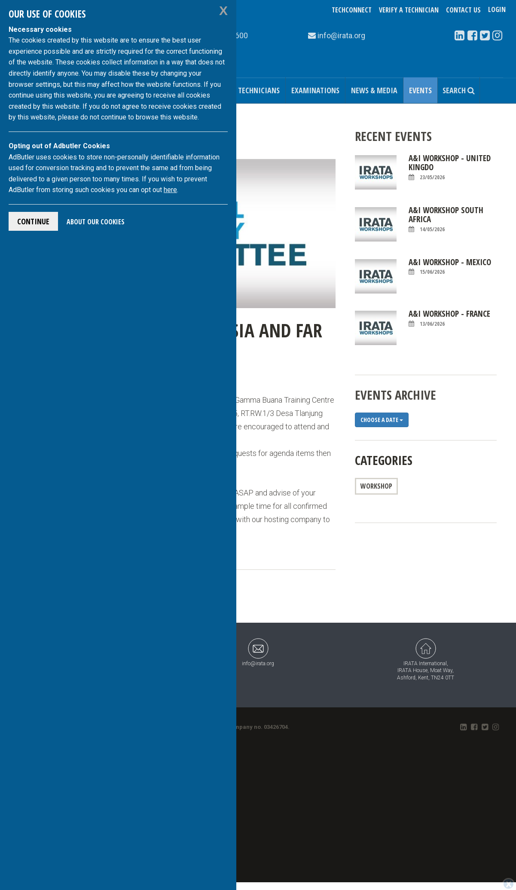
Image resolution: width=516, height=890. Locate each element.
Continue (33, 221)
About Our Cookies (96, 221)
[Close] (508, 884)
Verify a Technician (409, 10)
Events (420, 90)
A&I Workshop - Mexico (450, 267)
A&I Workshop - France (449, 318)
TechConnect (352, 10)
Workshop (376, 486)
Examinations (315, 90)
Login (497, 10)
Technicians (259, 90)
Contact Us (463, 10)
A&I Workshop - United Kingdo (450, 167)
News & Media (374, 90)
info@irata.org (258, 652)
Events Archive (395, 394)
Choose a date (381, 420)
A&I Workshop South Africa (446, 219)
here (170, 190)
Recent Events (393, 136)
